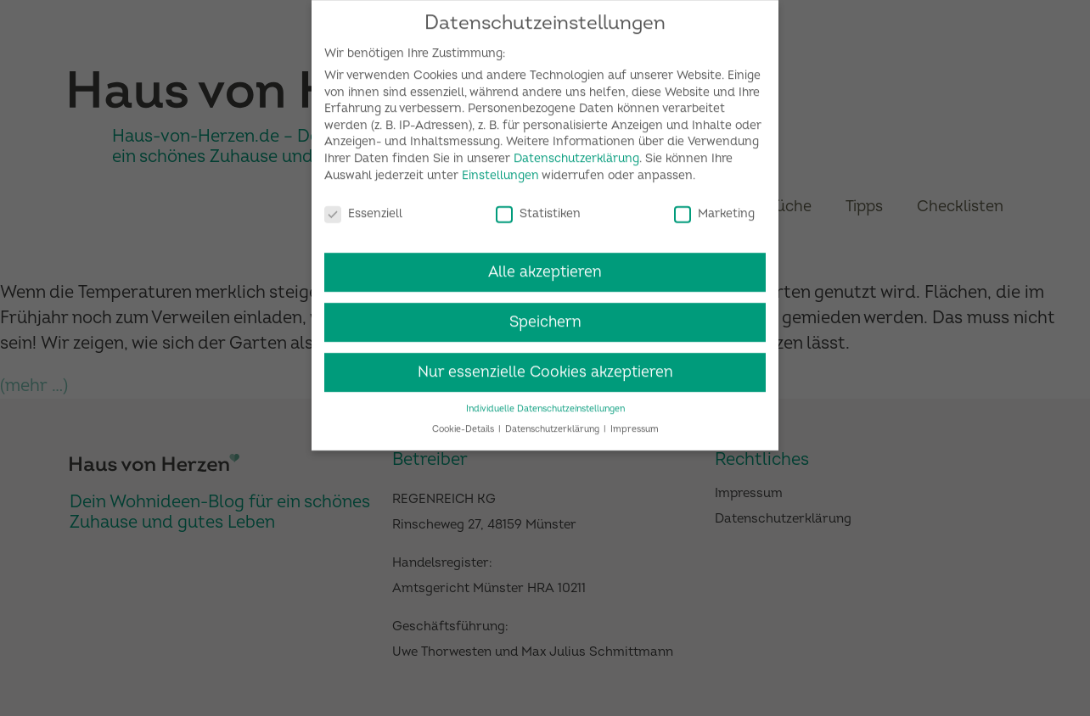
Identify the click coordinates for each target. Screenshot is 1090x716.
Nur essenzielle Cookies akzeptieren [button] (545, 364)
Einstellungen (500, 167)
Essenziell (363, 206)
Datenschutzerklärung (576, 150)
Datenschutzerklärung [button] (553, 422)
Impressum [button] (634, 422)
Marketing (714, 206)
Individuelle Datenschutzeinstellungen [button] (545, 400)
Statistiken (538, 206)
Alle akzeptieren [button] (545, 264)
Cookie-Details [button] (464, 422)
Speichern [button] (545, 314)
